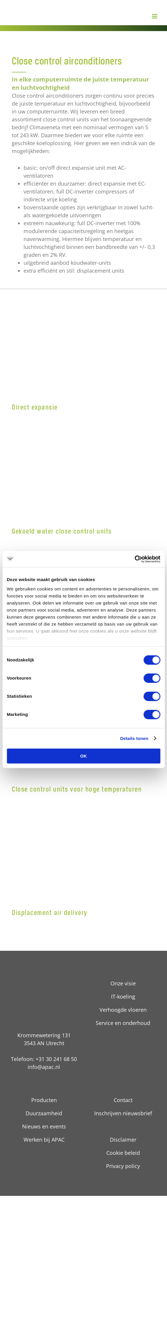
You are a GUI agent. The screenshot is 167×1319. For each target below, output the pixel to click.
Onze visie (123, 983)
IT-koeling (123, 996)
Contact (123, 1100)
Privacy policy (123, 1165)
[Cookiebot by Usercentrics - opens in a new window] (134, 559)
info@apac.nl (44, 1066)
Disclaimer (123, 1139)
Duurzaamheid (44, 1113)
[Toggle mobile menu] (155, 16)
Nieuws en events (44, 1126)
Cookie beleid (123, 1152)
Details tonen (134, 738)
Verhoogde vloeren (123, 1009)
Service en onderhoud (123, 1022)
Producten (44, 1100)
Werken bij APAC (44, 1139)
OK (83, 755)
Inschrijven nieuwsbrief (123, 1113)
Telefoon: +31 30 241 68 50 (44, 1058)
